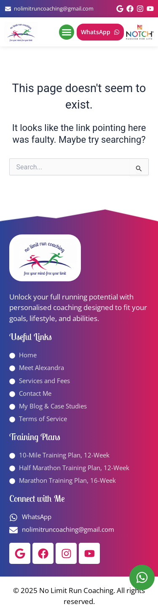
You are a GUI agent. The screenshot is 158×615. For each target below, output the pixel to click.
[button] (67, 32)
